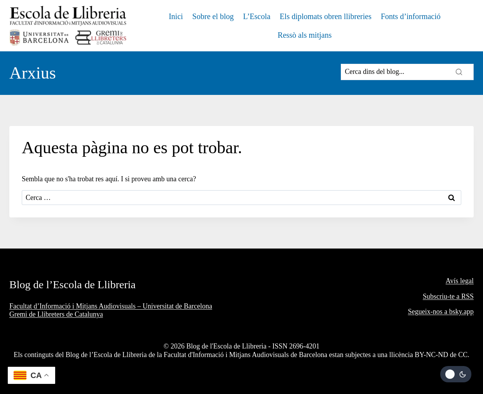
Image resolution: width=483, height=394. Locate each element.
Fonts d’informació (411, 16)
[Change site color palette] (455, 374)
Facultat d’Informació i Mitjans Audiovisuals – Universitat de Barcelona (110, 306)
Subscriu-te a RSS (448, 296)
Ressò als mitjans (305, 35)
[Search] (407, 72)
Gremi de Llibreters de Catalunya (56, 314)
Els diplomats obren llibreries (325, 16)
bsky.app (461, 311)
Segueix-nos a (428, 311)
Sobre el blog (213, 16)
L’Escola (256, 16)
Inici (176, 16)
